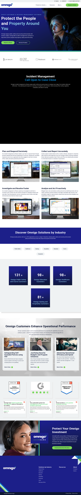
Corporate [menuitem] (41, 478)
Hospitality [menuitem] (41, 476)
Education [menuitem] (41, 472)
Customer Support (74, 1)
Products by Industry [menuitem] (40, 5)
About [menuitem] (59, 5)
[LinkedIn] (10, 472)
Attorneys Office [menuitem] (42, 482)
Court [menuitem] (40, 480)
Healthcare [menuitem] (41, 470)
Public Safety (17, 248)
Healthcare (28, 248)
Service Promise (23, 42)
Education (56, 248)
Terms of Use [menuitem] (75, 493)
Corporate (40, 253)
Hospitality (46, 248)
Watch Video (7, 367)
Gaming (37, 248)
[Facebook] (4, 472)
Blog (56, 1)
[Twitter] (7, 472)
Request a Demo (72, 5)
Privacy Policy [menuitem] (68, 493)
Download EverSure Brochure (62, 447)
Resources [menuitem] (52, 5)
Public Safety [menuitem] (41, 469)
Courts (64, 248)
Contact (63, 1)
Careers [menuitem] (75, 470)
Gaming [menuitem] (40, 474)
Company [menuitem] (75, 469)
